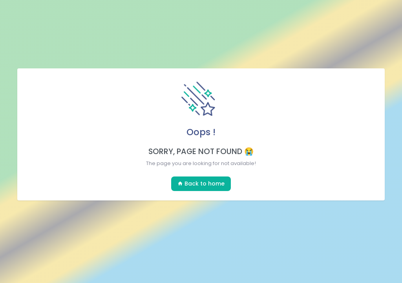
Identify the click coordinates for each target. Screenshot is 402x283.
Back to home (201, 183)
